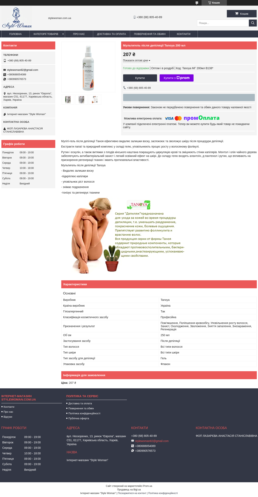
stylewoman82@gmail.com (22, 69)
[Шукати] (253, 23)
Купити (140, 78)
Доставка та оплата (111, 33)
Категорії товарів (46, 33)
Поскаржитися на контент (132, 493)
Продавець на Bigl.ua (129, 489)
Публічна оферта (78, 418)
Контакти (183, 33)
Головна (15, 33)
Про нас (79, 33)
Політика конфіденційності (84, 413)
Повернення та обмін (150, 33)
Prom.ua (147, 486)
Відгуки (8, 416)
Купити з (177, 78)
